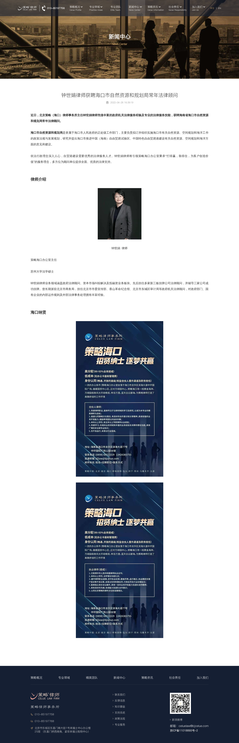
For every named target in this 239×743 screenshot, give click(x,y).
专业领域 (64, 678)
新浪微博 (177, 719)
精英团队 (92, 678)
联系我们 (120, 694)
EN (219, 8)
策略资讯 (147, 678)
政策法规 (120, 718)
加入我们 (202, 678)
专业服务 (120, 724)
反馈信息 (120, 700)
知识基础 (120, 706)
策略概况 (36, 678)
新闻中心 (119, 678)
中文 (212, 8)
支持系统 (120, 712)
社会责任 (175, 678)
